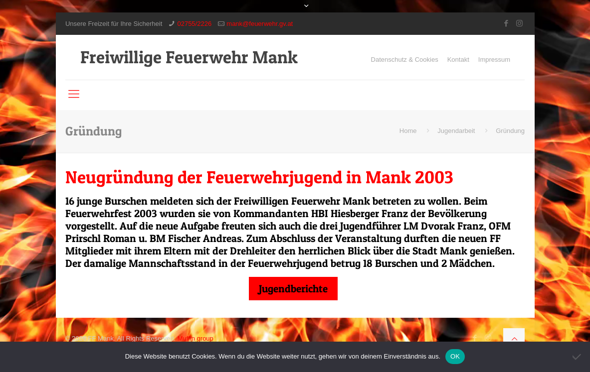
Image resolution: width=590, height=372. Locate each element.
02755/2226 (194, 23)
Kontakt (458, 59)
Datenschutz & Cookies (404, 59)
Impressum (494, 59)
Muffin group (195, 338)
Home (408, 130)
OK (455, 356)
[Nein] (578, 357)
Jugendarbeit (456, 130)
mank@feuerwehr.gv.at (259, 23)
